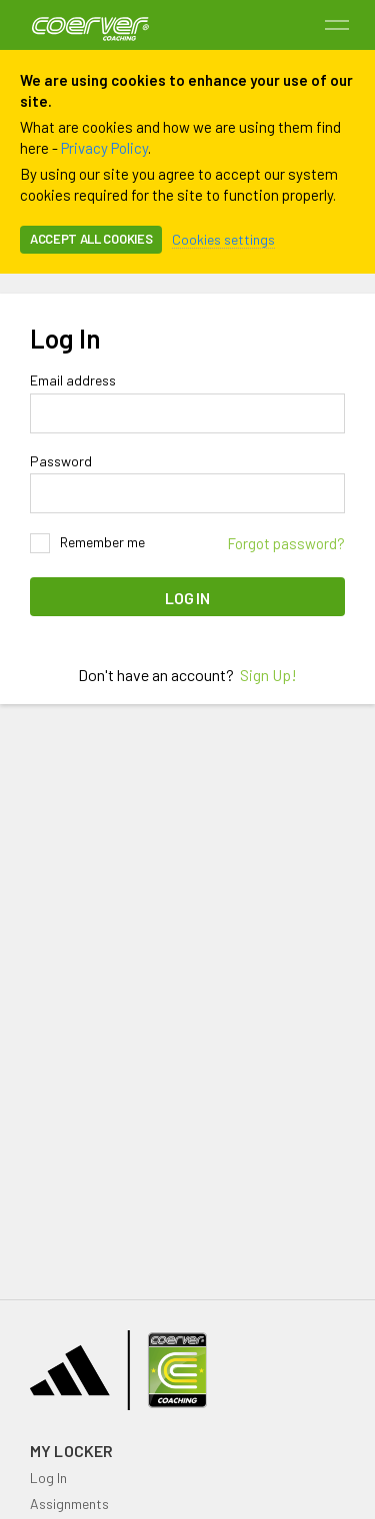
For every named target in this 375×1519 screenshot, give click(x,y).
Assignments (69, 1503)
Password (61, 461)
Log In (187, 597)
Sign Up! (268, 674)
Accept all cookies (91, 239)
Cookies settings (223, 239)
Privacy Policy (104, 148)
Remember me (87, 543)
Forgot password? (286, 543)
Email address (73, 380)
